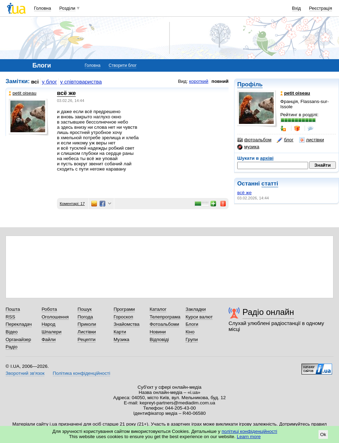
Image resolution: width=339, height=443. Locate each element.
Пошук (84, 309)
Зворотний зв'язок (25, 373)
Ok (323, 434)
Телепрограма (165, 316)
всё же (244, 192)
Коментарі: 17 (72, 203)
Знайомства (127, 324)
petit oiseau (22, 93)
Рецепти (86, 339)
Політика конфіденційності (81, 373)
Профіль (250, 84)
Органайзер (18, 339)
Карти (120, 331)
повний (220, 81)
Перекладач (19, 324)
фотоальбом (254, 140)
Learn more (249, 436)
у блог (49, 82)
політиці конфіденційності (249, 431)
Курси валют (199, 316)
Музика (121, 339)
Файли (49, 339)
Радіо (11, 346)
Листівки (86, 331)
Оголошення (55, 316)
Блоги (191, 324)
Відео (12, 331)
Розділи (67, 8)
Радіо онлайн (268, 312)
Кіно (190, 331)
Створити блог (123, 65)
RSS (10, 316)
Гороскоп (123, 316)
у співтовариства (81, 82)
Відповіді (159, 339)
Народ (49, 324)
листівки (311, 140)
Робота (49, 309)
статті (270, 183)
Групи (191, 339)
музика (248, 147)
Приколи (86, 324)
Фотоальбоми (164, 324)
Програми (124, 309)
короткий (198, 81)
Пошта (13, 309)
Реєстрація (320, 8)
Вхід (296, 8)
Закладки (195, 309)
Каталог (158, 309)
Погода (85, 316)
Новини (158, 331)
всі (35, 82)
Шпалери (51, 331)
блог (285, 140)
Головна (42, 8)
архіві (267, 158)
